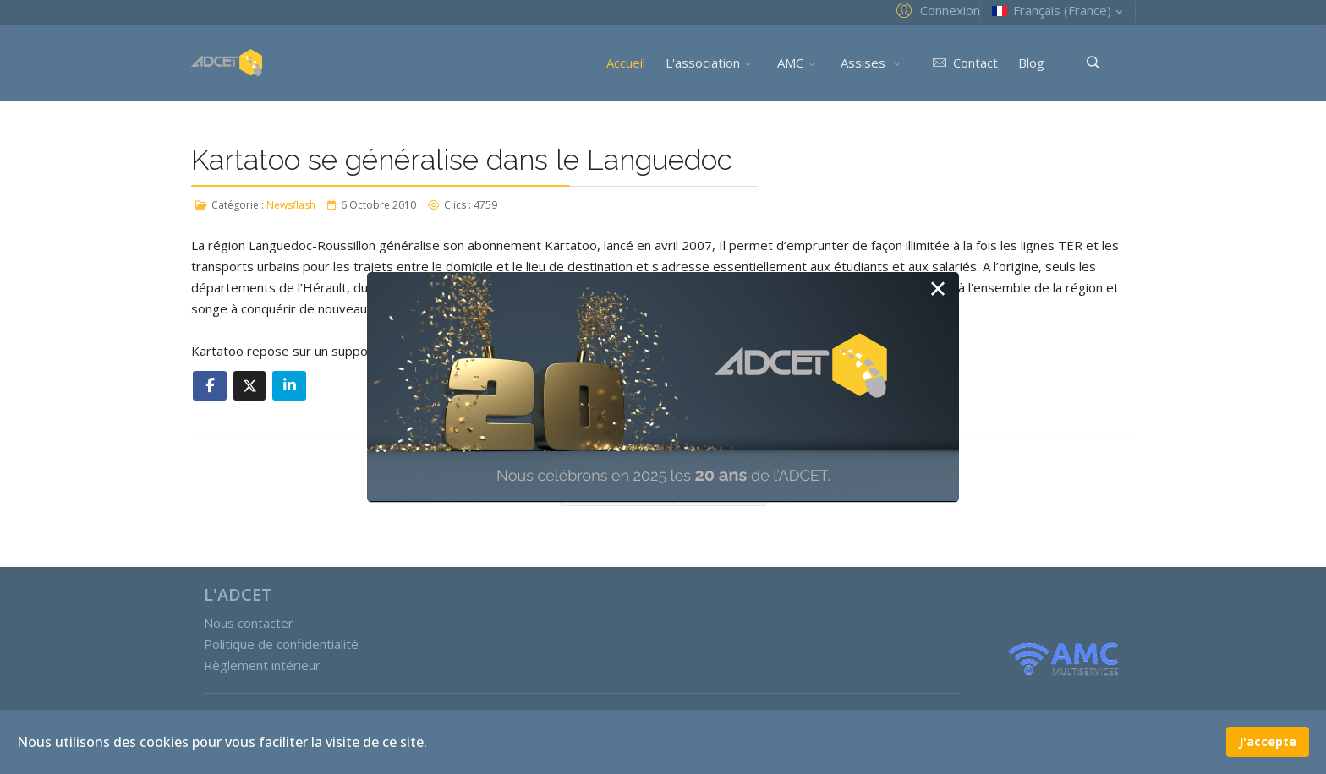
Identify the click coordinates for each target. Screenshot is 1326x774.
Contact (962, 62)
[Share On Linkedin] (289, 386)
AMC (790, 62)
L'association (703, 62)
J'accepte (1267, 741)
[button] (935, 9)
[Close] (938, 289)
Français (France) (1059, 10)
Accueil (625, 62)
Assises (865, 62)
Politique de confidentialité (281, 643)
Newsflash (290, 205)
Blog (1031, 62)
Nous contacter (248, 622)
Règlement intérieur (262, 665)
